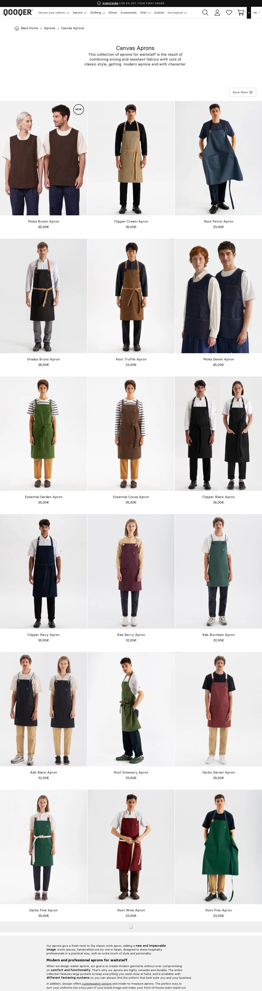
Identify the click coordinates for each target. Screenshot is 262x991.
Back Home (26, 28)
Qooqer (19, 13)
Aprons (51, 28)
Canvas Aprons (75, 28)
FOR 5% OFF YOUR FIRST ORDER (130, 3)
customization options (97, 983)
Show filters (243, 92)
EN (255, 12)
